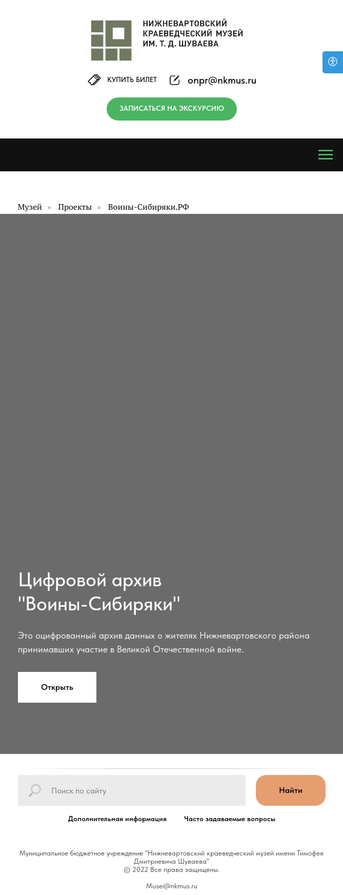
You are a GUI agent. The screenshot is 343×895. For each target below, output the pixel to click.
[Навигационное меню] (325, 155)
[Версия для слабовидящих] (332, 62)
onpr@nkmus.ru (222, 80)
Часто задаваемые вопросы (229, 818)
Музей (30, 207)
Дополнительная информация (117, 818)
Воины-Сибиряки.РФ (148, 207)
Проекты (75, 207)
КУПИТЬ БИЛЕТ (132, 79)
